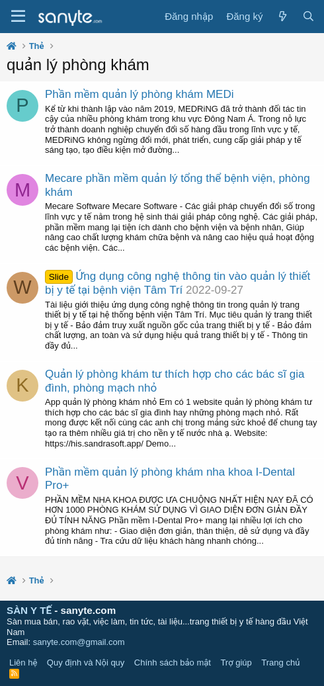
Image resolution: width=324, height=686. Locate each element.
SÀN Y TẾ (29, 610)
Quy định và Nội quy (86, 662)
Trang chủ (280, 662)
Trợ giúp (235, 662)
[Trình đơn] (18, 16)
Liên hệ (23, 662)
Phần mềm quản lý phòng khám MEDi (139, 94)
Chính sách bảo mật (172, 662)
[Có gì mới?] (282, 16)
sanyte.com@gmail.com (79, 642)
